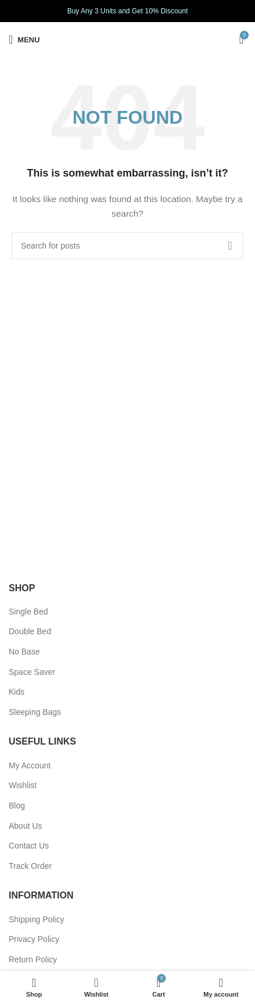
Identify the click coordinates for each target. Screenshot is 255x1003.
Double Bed (30, 631)
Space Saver (32, 672)
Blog (17, 805)
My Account (29, 765)
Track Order (30, 866)
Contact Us (29, 845)
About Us (25, 826)
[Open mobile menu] (24, 39)
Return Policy (33, 959)
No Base (24, 651)
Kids (16, 691)
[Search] (127, 245)
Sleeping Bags (35, 712)
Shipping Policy (36, 919)
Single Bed (28, 611)
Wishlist (23, 785)
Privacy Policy (34, 939)
